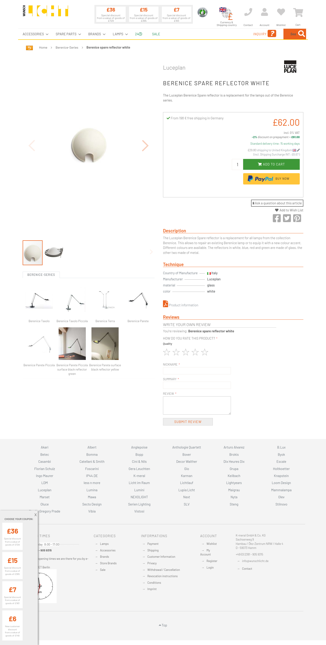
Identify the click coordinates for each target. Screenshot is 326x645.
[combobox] (273, 34)
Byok (281, 454)
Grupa (234, 469)
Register (211, 561)
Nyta (234, 497)
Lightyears (234, 483)
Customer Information (161, 556)
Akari (44, 447)
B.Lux (281, 447)
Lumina (92, 490)
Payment (153, 544)
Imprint (152, 589)
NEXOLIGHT (139, 497)
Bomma (92, 454)
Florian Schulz (44, 469)
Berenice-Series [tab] (41, 274)
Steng (234, 504)
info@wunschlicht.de (255, 561)
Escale (281, 461)
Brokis (234, 454)
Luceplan (174, 67)
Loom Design (281, 483)
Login (210, 567)
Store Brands (108, 563)
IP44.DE (92, 476)
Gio (186, 469)
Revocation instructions (162, 576)
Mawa (92, 497)
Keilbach (234, 476)
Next (186, 497)
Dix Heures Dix (233, 461)
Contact (247, 568)
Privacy (152, 563)
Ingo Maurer (44, 476)
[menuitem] (34, 34)
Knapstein (281, 476)
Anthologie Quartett (186, 447)
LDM (44, 483)
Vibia (92, 511)
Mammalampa (281, 490)
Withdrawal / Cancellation (163, 570)
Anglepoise (139, 447)
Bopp (139, 454)
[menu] (163, 34)
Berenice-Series (67, 47)
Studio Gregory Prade (44, 511)
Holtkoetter (281, 469)
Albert (91, 447)
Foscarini (92, 469)
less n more (92, 483)
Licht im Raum (139, 483)
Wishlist (211, 544)
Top (163, 625)
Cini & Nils (139, 461)
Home (43, 47)
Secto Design (92, 504)
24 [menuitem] (138, 34)
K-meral (139, 476)
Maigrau (234, 490)
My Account (205, 552)
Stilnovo (281, 504)
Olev (281, 497)
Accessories (107, 550)
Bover (186, 454)
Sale (102, 570)
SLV (187, 504)
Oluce (45, 504)
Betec (44, 454)
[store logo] (45, 12)
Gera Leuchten (139, 469)
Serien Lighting (139, 504)
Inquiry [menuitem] (230, 33)
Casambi (44, 461)
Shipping (153, 550)
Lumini (139, 490)
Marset (45, 497)
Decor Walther (186, 461)
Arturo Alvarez (234, 447)
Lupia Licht (186, 490)
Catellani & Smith (92, 461)
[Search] (301, 34)
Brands (104, 556)
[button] (146, 145)
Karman (186, 476)
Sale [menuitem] (156, 34)
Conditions (154, 582)
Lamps (104, 544)
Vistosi (139, 511)
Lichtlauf (186, 483)
